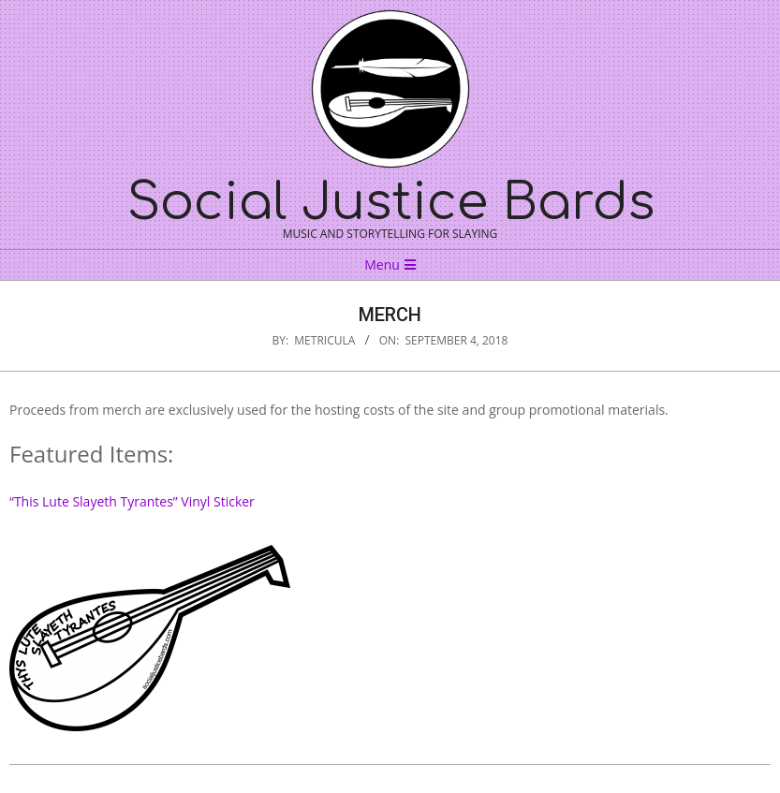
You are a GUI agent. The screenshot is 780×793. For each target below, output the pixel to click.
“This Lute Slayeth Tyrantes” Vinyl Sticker (132, 501)
